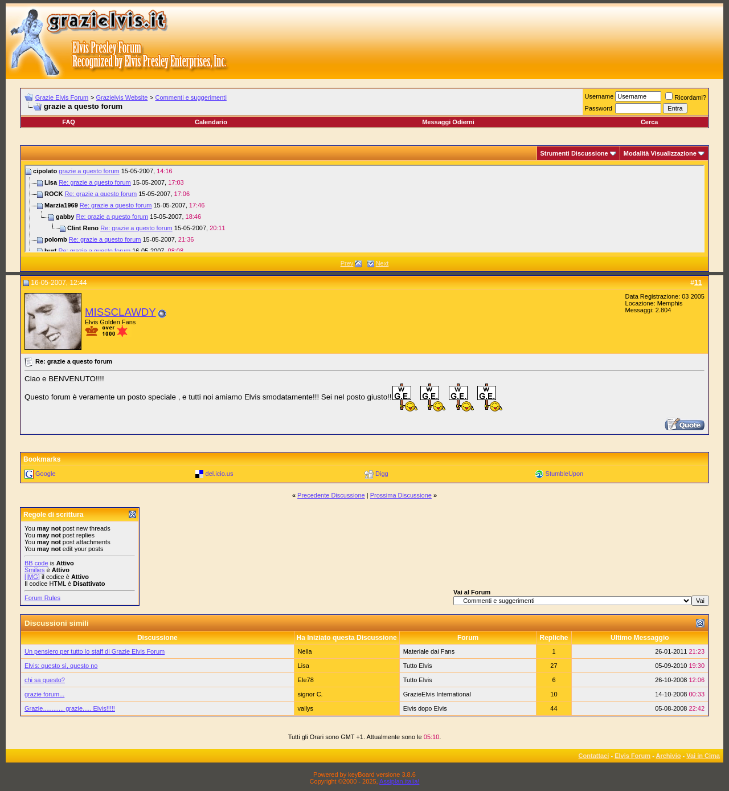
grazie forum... (44, 694)
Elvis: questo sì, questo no (60, 665)
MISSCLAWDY (120, 312)
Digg (381, 473)
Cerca (649, 122)
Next (382, 263)
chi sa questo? (44, 679)
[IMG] (32, 576)
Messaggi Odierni (448, 122)
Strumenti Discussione (574, 153)
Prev (347, 263)
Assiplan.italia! (399, 781)
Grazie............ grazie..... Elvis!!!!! (69, 708)
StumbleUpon (565, 473)
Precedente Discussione (331, 495)
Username (599, 96)
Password (598, 108)
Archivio (668, 755)
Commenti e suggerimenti (191, 97)
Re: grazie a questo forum (95, 182)
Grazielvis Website (122, 97)
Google (45, 473)
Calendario (211, 122)
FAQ (68, 122)
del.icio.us (220, 473)
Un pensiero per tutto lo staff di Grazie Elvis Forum (94, 651)
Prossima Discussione (401, 495)
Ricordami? (685, 97)
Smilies (34, 569)
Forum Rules (42, 597)
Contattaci (594, 755)
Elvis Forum (632, 755)
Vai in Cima (703, 755)
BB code (36, 563)
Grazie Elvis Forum (62, 97)
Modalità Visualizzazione (660, 153)
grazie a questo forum (89, 171)
